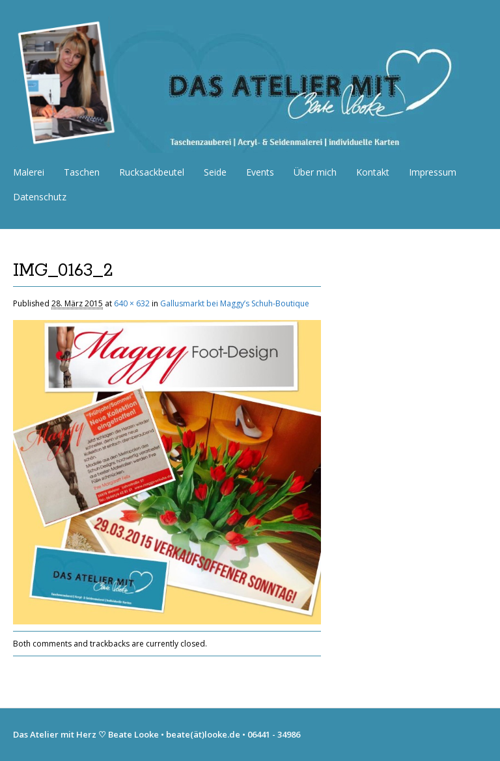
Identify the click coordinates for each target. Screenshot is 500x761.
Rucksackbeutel (151, 172)
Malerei (28, 172)
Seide (215, 172)
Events (260, 172)
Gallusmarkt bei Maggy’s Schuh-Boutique (234, 303)
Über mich (315, 172)
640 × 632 (132, 303)
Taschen (82, 172)
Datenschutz (39, 197)
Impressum (432, 172)
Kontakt (372, 172)
